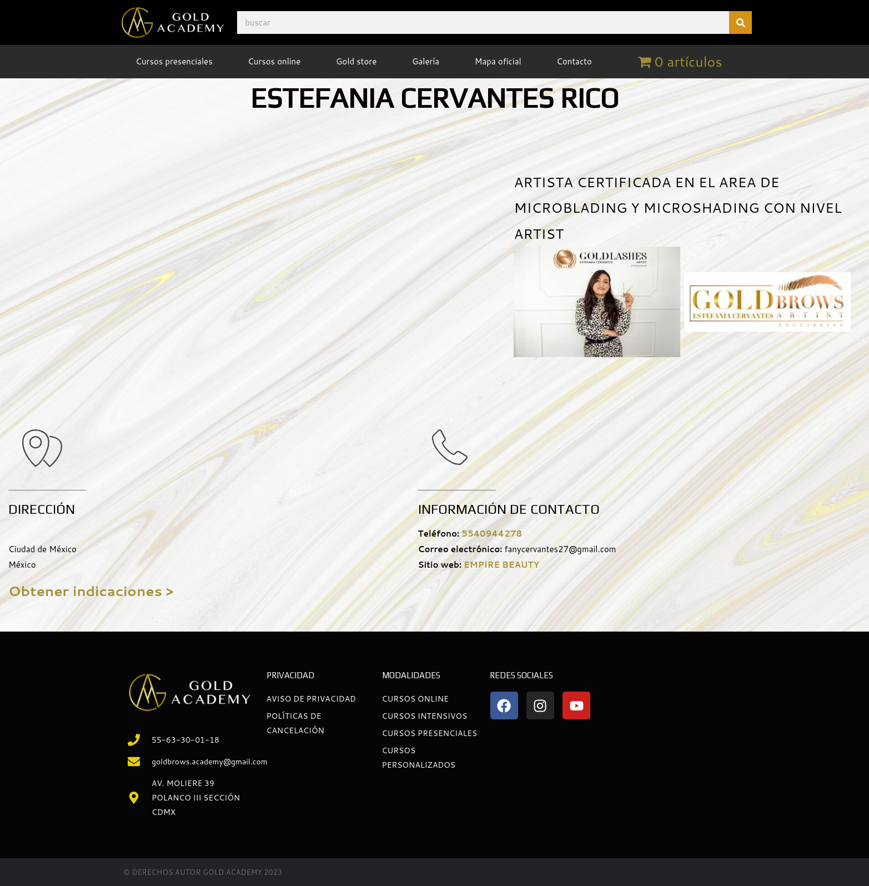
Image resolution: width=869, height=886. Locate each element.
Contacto (574, 61)
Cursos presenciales (173, 61)
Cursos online (274, 61)
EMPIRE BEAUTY (501, 564)
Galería (425, 61)
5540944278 (491, 533)
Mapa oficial (498, 61)
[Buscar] (740, 22)
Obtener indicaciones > (90, 590)
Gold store (356, 61)
